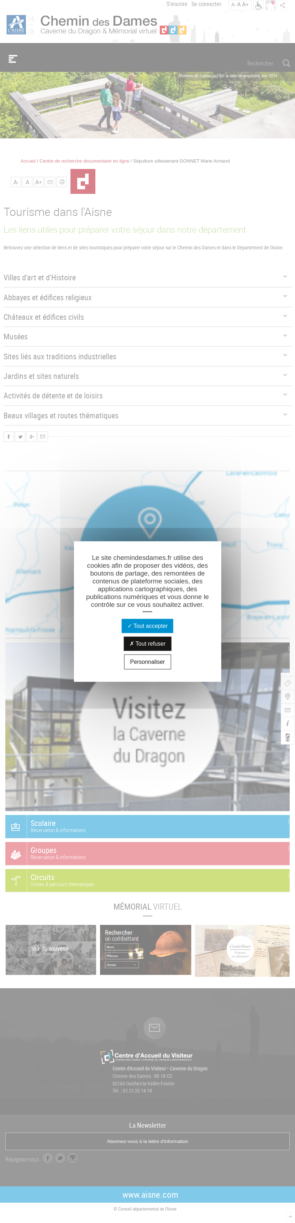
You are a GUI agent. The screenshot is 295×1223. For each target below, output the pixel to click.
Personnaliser (147, 661)
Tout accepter (147, 626)
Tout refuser (148, 643)
